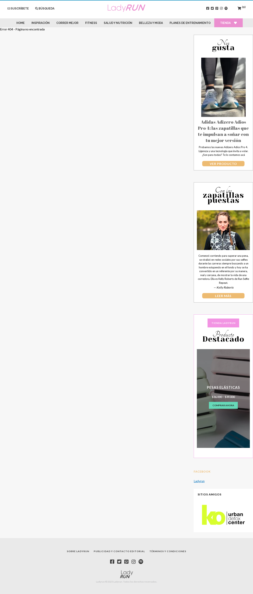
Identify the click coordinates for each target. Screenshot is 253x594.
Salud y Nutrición (118, 22)
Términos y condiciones (167, 551)
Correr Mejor (67, 22)
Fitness (91, 22)
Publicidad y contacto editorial (119, 551)
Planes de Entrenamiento (190, 22)
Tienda (228, 22)
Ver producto (223, 163)
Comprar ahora (223, 405)
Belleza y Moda (151, 22)
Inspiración (40, 22)
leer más (223, 296)
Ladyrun (199, 481)
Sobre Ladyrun (78, 551)
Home (20, 22)
